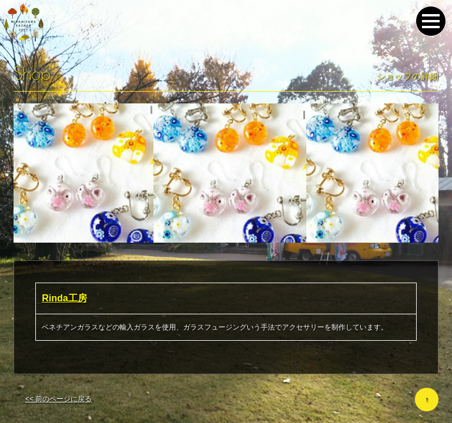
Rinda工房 (64, 298)
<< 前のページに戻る (58, 399)
